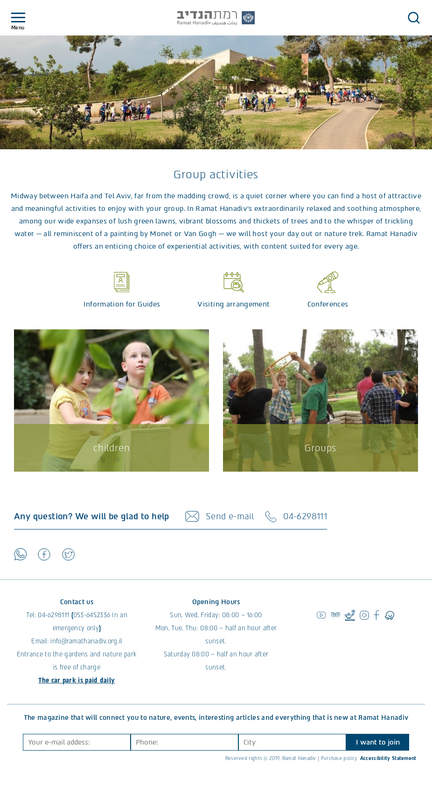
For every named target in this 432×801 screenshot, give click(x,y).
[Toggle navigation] (18, 18)
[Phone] (184, 742)
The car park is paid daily (76, 680)
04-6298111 (53, 615)
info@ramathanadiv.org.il (86, 641)
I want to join (378, 742)
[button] (414, 18)
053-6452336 (91, 615)
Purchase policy (339, 758)
